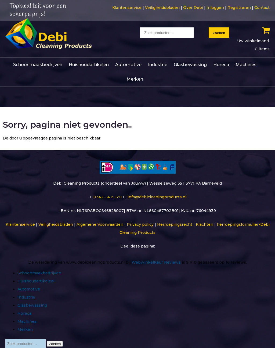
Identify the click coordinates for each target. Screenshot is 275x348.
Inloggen (215, 7)
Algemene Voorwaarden (100, 223)
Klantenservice (127, 7)
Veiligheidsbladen (162, 7)
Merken (134, 78)
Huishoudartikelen (89, 64)
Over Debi (193, 7)
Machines (246, 64)
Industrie (157, 64)
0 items (262, 48)
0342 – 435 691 (107, 196)
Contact (262, 7)
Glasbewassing (190, 64)
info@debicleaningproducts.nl (157, 196)
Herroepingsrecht (174, 223)
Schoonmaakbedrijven (37, 64)
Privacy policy (140, 223)
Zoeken (219, 33)
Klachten (204, 223)
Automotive (128, 64)
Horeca (221, 64)
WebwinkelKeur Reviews (156, 261)
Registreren (239, 7)
